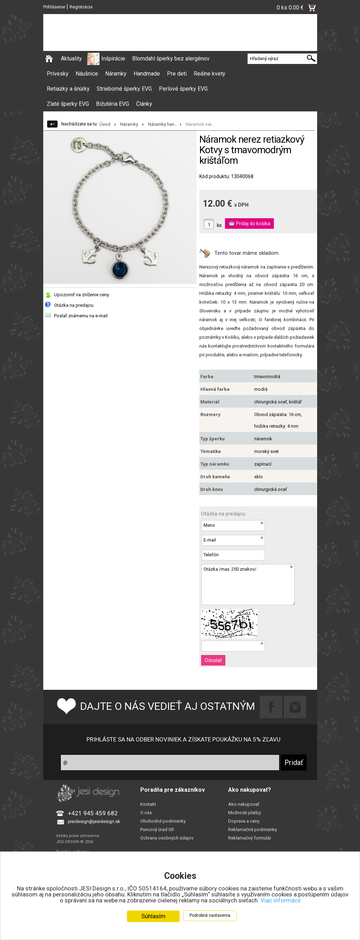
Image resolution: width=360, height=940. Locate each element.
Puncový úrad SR (157, 829)
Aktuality (71, 58)
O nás (146, 812)
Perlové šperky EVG (183, 88)
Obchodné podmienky (163, 821)
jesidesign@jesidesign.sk (94, 821)
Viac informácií (281, 900)
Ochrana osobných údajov (166, 838)
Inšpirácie (113, 58)
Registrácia (81, 6)
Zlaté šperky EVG (68, 104)
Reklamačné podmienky (252, 829)
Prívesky (58, 73)
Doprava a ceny (243, 821)
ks (219, 225)
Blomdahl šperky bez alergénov (171, 58)
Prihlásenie (54, 6)
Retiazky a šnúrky (68, 88)
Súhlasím (153, 916)
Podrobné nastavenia (209, 915)
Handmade (147, 73)
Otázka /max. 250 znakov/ (248, 584)
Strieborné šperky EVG (124, 88)
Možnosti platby (244, 812)
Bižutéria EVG (112, 104)
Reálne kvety (209, 73)
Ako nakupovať (243, 804)
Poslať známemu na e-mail (81, 315)
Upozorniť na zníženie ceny (81, 294)
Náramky (116, 73)
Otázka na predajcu (74, 305)
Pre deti (177, 73)
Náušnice (87, 73)
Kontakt (148, 804)
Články (144, 104)
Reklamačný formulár (249, 838)
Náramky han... (163, 124)
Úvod (104, 124)
